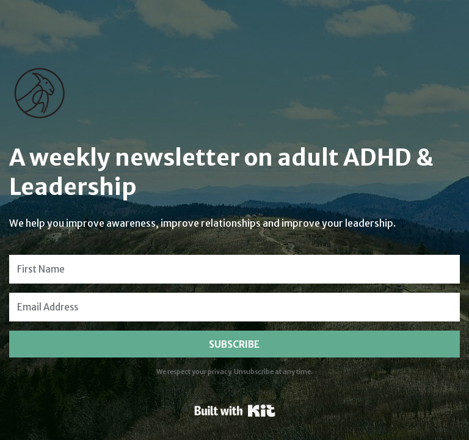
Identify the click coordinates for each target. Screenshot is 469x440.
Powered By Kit (234, 411)
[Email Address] (234, 307)
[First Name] (234, 269)
